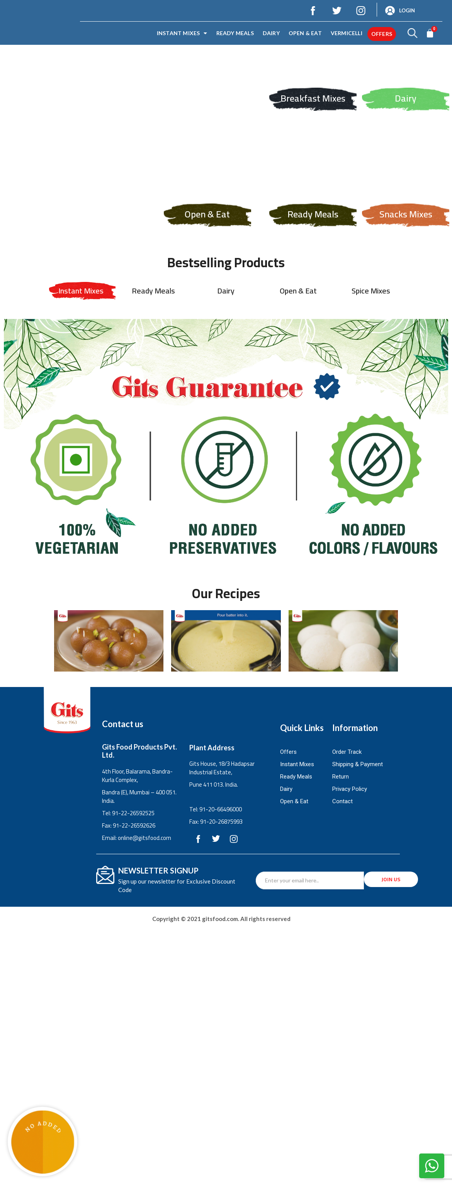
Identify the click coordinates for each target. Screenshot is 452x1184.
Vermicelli (346, 33)
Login (407, 10)
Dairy (271, 33)
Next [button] (442, 123)
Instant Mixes (182, 33)
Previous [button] (9, 123)
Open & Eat (305, 33)
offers (381, 34)
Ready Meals (235, 33)
